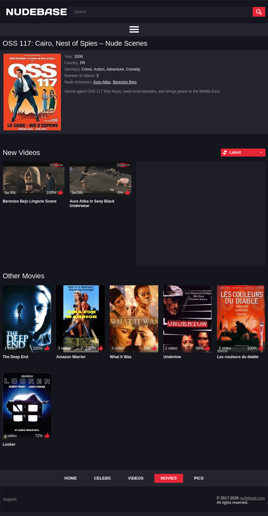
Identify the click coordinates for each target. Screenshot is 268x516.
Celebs (102, 478)
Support (9, 499)
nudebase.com (252, 498)
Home (70, 478)
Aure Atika (102, 82)
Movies (169, 478)
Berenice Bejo (125, 82)
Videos (136, 478)
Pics (199, 478)
